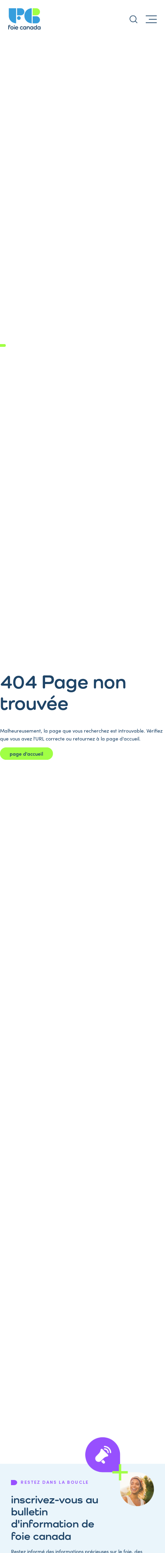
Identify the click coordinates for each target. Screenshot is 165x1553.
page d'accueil (26, 753)
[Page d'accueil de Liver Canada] (24, 19)
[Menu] (151, 18)
